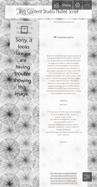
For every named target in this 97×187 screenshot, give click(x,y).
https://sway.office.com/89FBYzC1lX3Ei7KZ (63, 176)
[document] (48, 93)
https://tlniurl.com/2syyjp (66, 37)
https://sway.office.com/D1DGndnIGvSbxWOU (63, 178)
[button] (62, 5)
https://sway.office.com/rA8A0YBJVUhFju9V (63, 183)
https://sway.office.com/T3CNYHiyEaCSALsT (63, 181)
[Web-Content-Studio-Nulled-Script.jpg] (24, 34)
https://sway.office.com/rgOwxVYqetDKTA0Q (63, 173)
